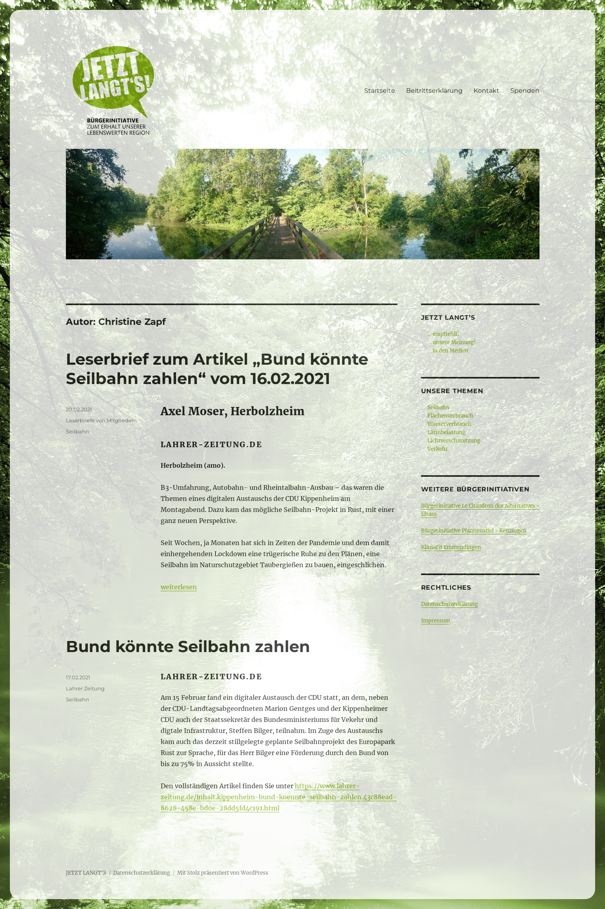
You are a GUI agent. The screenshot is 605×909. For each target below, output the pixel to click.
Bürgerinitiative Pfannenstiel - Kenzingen (473, 530)
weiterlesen (179, 587)
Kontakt (486, 90)
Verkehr (437, 449)
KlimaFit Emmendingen (451, 547)
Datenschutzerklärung (449, 604)
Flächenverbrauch (450, 415)
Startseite (379, 90)
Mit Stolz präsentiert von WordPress (222, 873)
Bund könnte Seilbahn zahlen (188, 646)
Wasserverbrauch (449, 424)
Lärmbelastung (446, 432)
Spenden (524, 90)
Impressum (435, 620)
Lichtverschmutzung (453, 440)
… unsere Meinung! (451, 342)
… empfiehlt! (443, 334)
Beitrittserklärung (434, 90)
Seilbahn (77, 431)
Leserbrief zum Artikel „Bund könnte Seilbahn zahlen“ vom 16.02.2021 (217, 368)
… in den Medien (447, 350)
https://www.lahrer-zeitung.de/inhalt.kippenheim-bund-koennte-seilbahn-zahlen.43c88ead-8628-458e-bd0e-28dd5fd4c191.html (279, 797)
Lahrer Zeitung (85, 688)
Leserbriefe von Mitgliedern (101, 420)
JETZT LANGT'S (86, 873)
